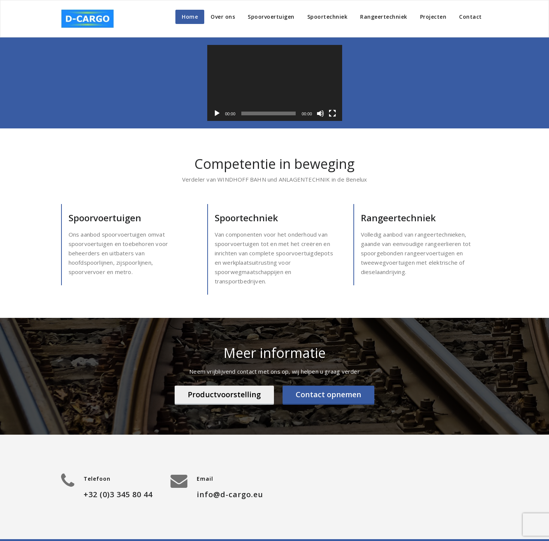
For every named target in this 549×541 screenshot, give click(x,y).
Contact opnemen (328, 394)
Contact (470, 16)
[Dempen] (320, 113)
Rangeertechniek (383, 16)
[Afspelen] (217, 113)
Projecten (433, 16)
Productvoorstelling (224, 394)
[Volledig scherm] (332, 113)
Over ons (223, 16)
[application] (274, 83)
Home (190, 16)
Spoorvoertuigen (271, 16)
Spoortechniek (327, 16)
